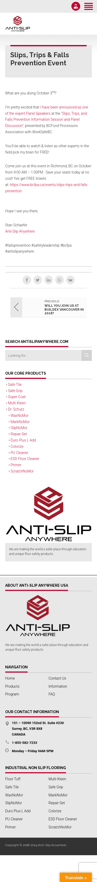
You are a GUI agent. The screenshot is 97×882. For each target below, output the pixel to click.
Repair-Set (19, 434)
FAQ (52, 694)
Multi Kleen (17, 403)
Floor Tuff (12, 779)
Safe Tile (15, 384)
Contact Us (57, 678)
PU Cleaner (19, 453)
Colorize (17, 446)
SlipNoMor (19, 428)
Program (12, 694)
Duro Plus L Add (23, 440)
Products (12, 686)
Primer (16, 465)
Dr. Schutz (16, 409)
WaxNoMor (19, 415)
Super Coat (17, 397)
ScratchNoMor (22, 471)
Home (10, 678)
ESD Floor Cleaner (25, 459)
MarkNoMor (20, 422)
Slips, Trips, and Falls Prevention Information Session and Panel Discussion (46, 119)
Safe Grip (15, 391)
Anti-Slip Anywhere (20, 231)
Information (58, 686)
